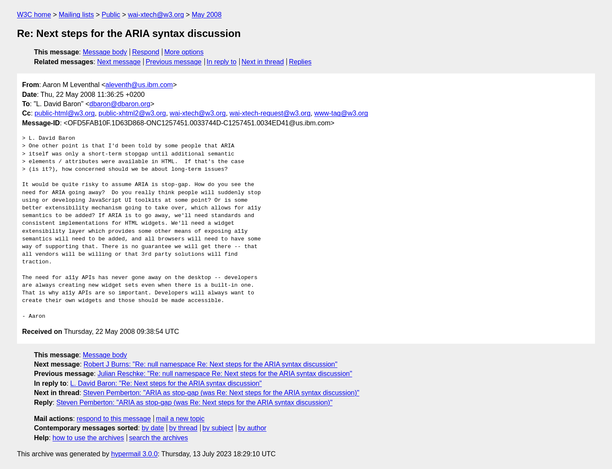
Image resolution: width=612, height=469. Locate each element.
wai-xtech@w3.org (156, 14)
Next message (119, 61)
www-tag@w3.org (341, 113)
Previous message (174, 61)
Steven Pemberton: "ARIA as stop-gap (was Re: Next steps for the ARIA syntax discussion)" (221, 392)
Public (111, 14)
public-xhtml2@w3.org (132, 113)
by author (252, 428)
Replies (300, 61)
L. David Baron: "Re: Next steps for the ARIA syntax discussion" (166, 383)
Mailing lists (76, 14)
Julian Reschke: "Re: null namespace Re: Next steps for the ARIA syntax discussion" (224, 373)
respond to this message (113, 418)
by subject (217, 428)
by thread (183, 428)
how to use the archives (88, 437)
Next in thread (262, 61)
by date (153, 428)
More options (184, 52)
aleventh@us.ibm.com (139, 84)
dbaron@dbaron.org (119, 103)
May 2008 (206, 14)
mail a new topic (180, 418)
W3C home (34, 14)
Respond (145, 52)
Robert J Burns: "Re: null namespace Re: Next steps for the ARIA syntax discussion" (210, 364)
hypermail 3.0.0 (134, 454)
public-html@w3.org (64, 113)
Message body (105, 52)
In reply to (221, 61)
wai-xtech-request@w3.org (270, 113)
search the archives (158, 437)
